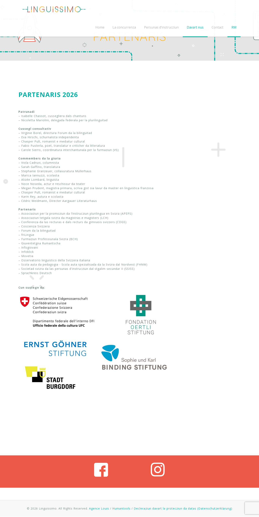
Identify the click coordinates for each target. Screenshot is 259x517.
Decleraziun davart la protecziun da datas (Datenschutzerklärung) (183, 508)
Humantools (121, 508)
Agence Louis (99, 508)
